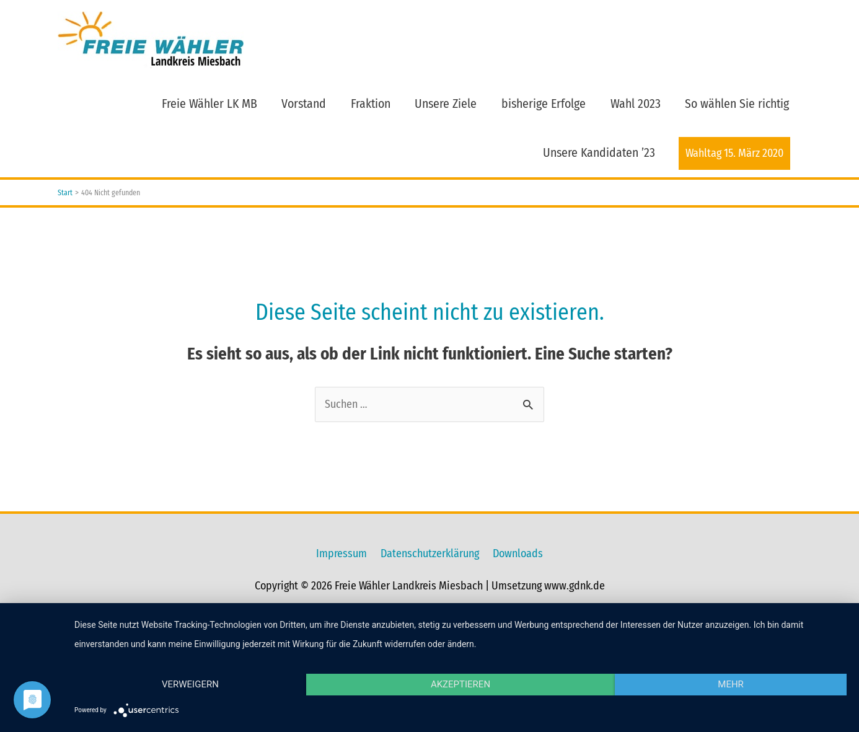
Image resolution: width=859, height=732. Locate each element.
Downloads (518, 553)
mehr (731, 684)
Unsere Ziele (446, 103)
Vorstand (303, 103)
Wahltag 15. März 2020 (734, 153)
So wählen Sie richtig (737, 103)
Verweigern (190, 684)
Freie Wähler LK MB (209, 103)
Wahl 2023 (635, 103)
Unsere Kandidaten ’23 (599, 152)
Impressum (341, 553)
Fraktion (370, 103)
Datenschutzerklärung (430, 553)
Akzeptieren (460, 684)
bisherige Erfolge (543, 103)
